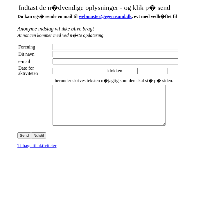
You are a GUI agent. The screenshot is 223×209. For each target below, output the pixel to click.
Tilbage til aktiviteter (37, 153)
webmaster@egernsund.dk (105, 16)
